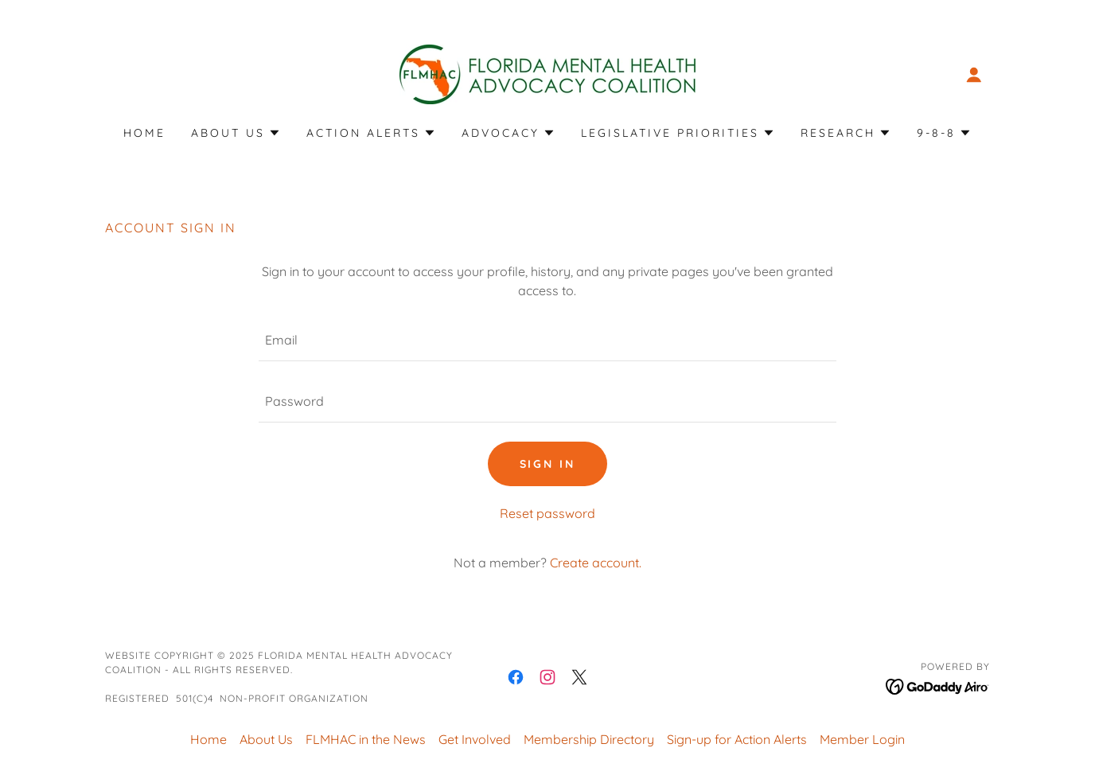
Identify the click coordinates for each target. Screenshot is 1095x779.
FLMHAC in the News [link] (366, 739)
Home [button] (208, 739)
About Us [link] (266, 739)
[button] (974, 75)
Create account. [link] (595, 563)
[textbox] (547, 340)
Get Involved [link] (474, 739)
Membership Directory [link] (589, 739)
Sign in (548, 464)
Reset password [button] (547, 513)
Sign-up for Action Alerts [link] (737, 739)
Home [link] (144, 133)
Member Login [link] (862, 739)
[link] (547, 73)
